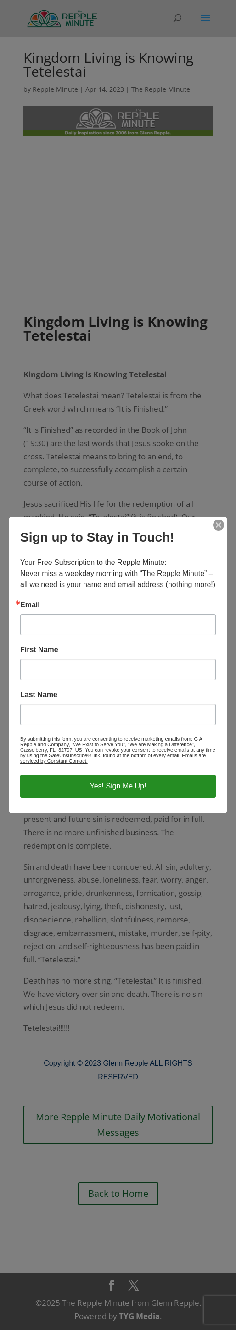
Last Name (38, 695)
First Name (39, 650)
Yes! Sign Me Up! (118, 786)
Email (30, 605)
